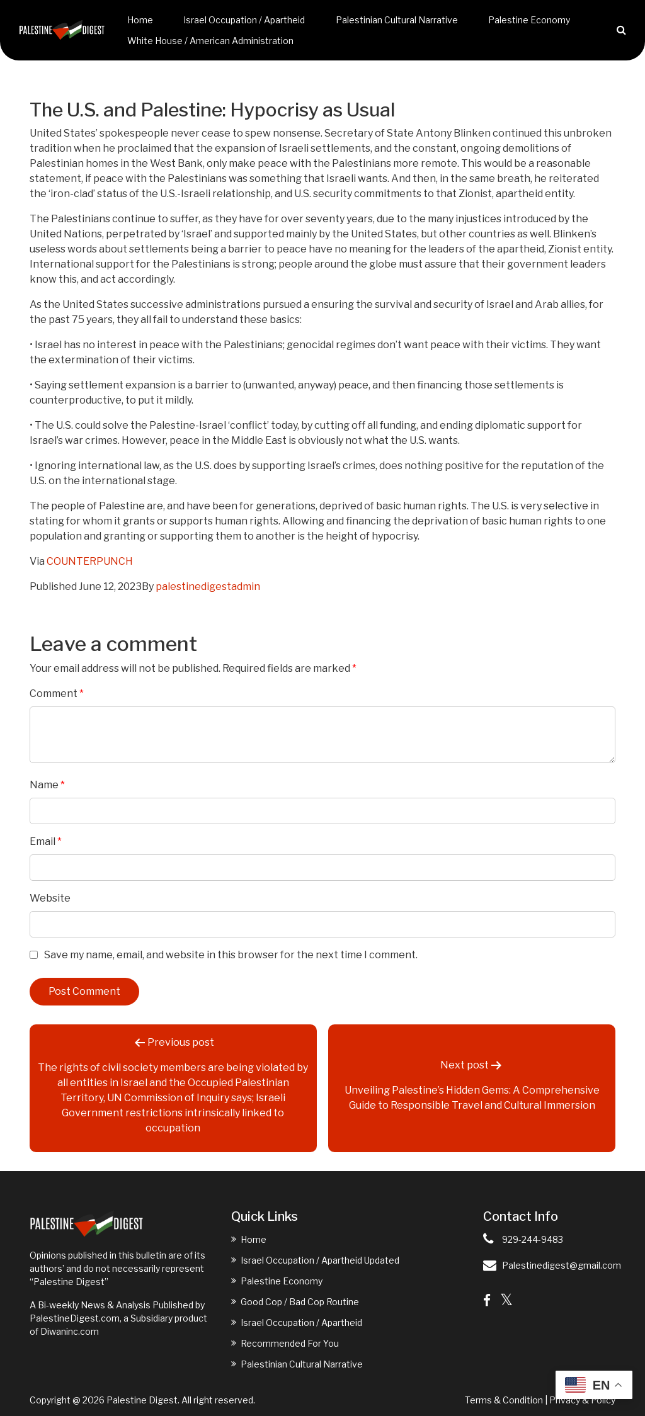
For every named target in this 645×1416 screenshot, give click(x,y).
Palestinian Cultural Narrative (397, 19)
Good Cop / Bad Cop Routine (300, 1301)
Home (140, 19)
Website (50, 898)
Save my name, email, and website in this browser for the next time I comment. (231, 955)
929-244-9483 (532, 1239)
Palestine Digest (142, 1400)
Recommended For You (290, 1343)
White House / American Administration (210, 40)
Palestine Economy (529, 19)
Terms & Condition (504, 1400)
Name (47, 785)
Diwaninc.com (69, 1331)
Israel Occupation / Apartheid (244, 19)
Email (46, 841)
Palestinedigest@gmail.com (561, 1265)
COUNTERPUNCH (90, 561)
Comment (57, 694)
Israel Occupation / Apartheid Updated (320, 1260)
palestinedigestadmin (208, 586)
